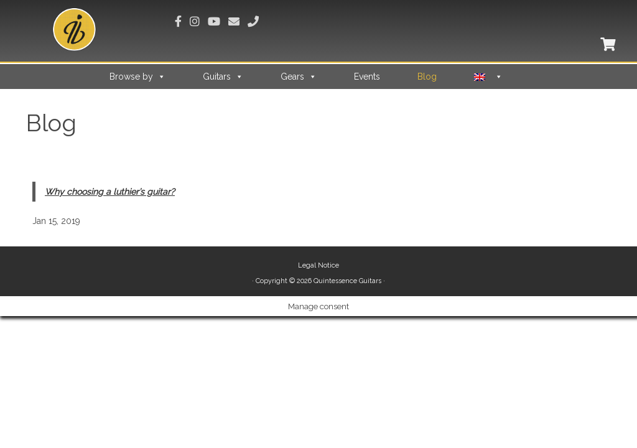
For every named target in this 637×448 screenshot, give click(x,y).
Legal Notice (318, 265)
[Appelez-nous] (257, 21)
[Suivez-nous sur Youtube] (218, 21)
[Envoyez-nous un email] (238, 21)
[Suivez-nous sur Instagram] (199, 21)
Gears (299, 77)
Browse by (137, 77)
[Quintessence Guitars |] (74, 29)
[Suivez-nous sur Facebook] (182, 21)
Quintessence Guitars (347, 281)
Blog (427, 77)
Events (367, 77)
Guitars (223, 77)
